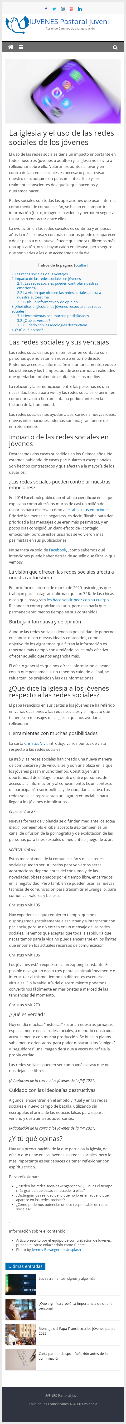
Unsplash (73, 1249)
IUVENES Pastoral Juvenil (70, 21)
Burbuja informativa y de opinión (47, 301)
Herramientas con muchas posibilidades (53, 315)
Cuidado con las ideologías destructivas (52, 325)
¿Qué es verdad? (33, 320)
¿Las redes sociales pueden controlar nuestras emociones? (57, 285)
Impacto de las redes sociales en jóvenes (46, 278)
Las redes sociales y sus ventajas (40, 274)
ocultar (81, 265)
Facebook (57, 550)
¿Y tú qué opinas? (27, 329)
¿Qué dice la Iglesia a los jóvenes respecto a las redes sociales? (56, 309)
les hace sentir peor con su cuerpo (77, 599)
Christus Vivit (36, 743)
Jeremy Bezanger (45, 1249)
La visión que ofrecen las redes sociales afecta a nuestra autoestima (59, 295)
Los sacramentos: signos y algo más (67, 1278)
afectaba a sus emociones (86, 509)
